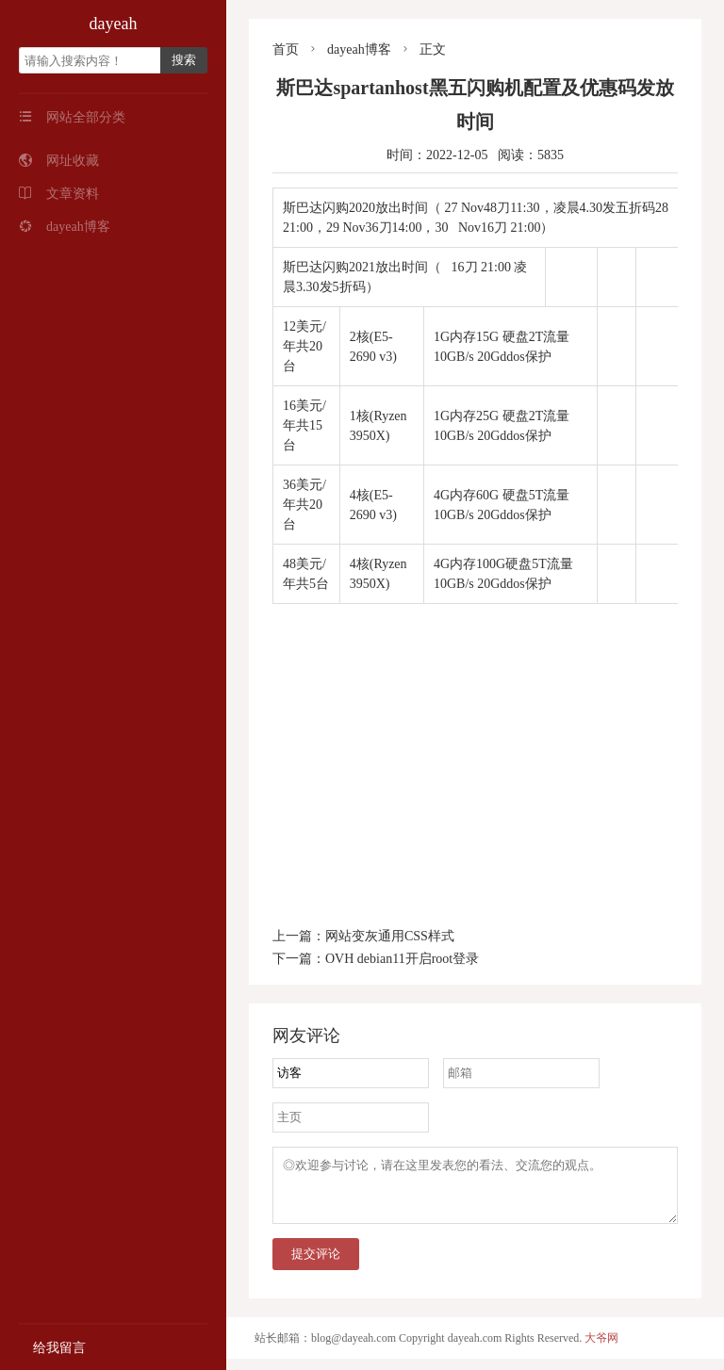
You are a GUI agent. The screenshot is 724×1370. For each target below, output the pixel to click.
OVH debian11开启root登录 (402, 959)
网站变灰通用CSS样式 (389, 936)
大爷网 (601, 1349)
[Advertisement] (475, 745)
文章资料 (59, 194)
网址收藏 (59, 161)
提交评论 (315, 1265)
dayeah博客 (64, 227)
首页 (285, 49)
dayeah (114, 23)
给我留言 (52, 1348)
